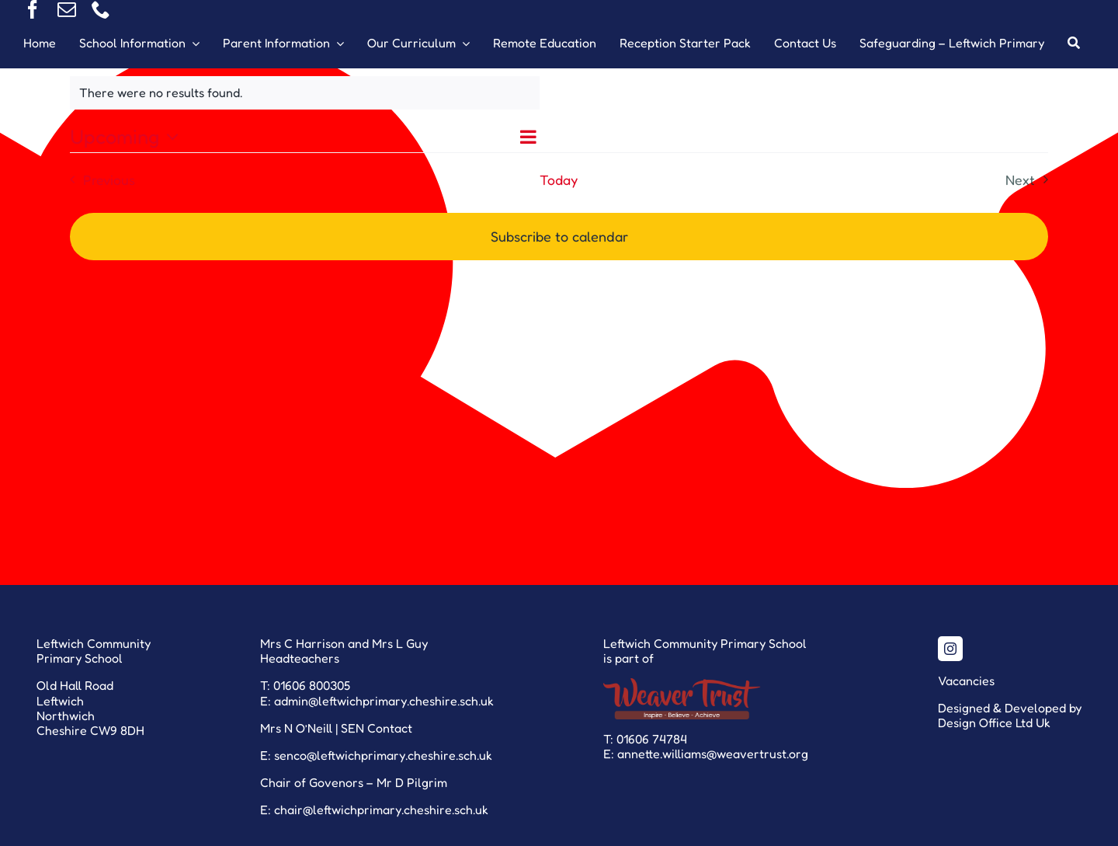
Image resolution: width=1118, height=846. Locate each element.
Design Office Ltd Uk (994, 722)
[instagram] (950, 648)
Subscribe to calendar (559, 236)
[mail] (66, 9)
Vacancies (966, 680)
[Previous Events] (97, 180)
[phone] (101, 9)
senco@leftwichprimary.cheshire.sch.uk (383, 755)
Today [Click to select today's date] (559, 180)
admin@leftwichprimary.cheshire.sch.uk (384, 700)
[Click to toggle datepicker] (128, 136)
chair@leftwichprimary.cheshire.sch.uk (381, 809)
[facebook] (32, 9)
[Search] (1074, 43)
